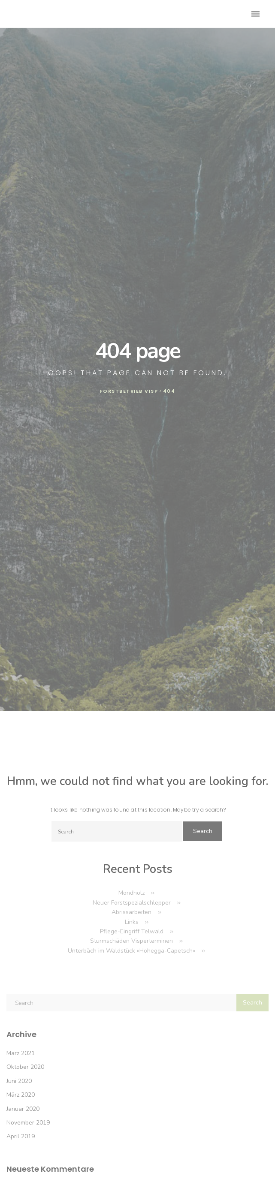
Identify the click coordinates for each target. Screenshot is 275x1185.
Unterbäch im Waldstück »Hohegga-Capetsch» (131, 951)
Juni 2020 (19, 1081)
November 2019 (28, 1123)
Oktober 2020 (25, 1067)
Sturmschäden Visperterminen (131, 941)
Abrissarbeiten (131, 912)
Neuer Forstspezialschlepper (132, 903)
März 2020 (20, 1095)
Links (132, 922)
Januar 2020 (22, 1109)
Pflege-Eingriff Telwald (131, 931)
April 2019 (20, 1136)
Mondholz (131, 893)
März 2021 (20, 1053)
